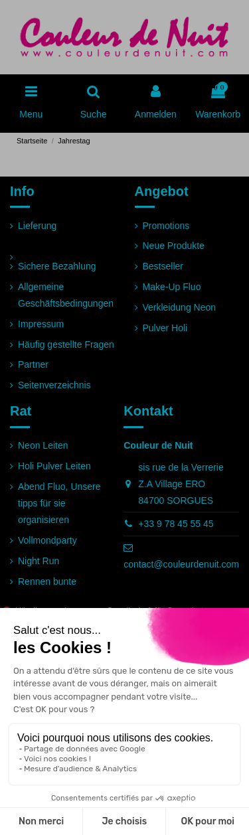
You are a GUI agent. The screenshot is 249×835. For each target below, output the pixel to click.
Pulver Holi (165, 328)
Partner (33, 364)
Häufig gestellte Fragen (66, 344)
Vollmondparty (47, 540)
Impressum (41, 324)
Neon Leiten (43, 445)
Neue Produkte (174, 245)
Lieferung (37, 225)
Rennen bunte (47, 581)
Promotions (166, 225)
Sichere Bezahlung (57, 266)
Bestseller (163, 266)
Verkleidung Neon (179, 307)
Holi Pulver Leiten (54, 466)
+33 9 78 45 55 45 (175, 523)
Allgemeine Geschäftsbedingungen (66, 295)
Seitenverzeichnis (54, 385)
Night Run (38, 561)
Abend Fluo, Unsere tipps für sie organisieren (59, 503)
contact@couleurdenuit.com (181, 564)
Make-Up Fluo (172, 286)
